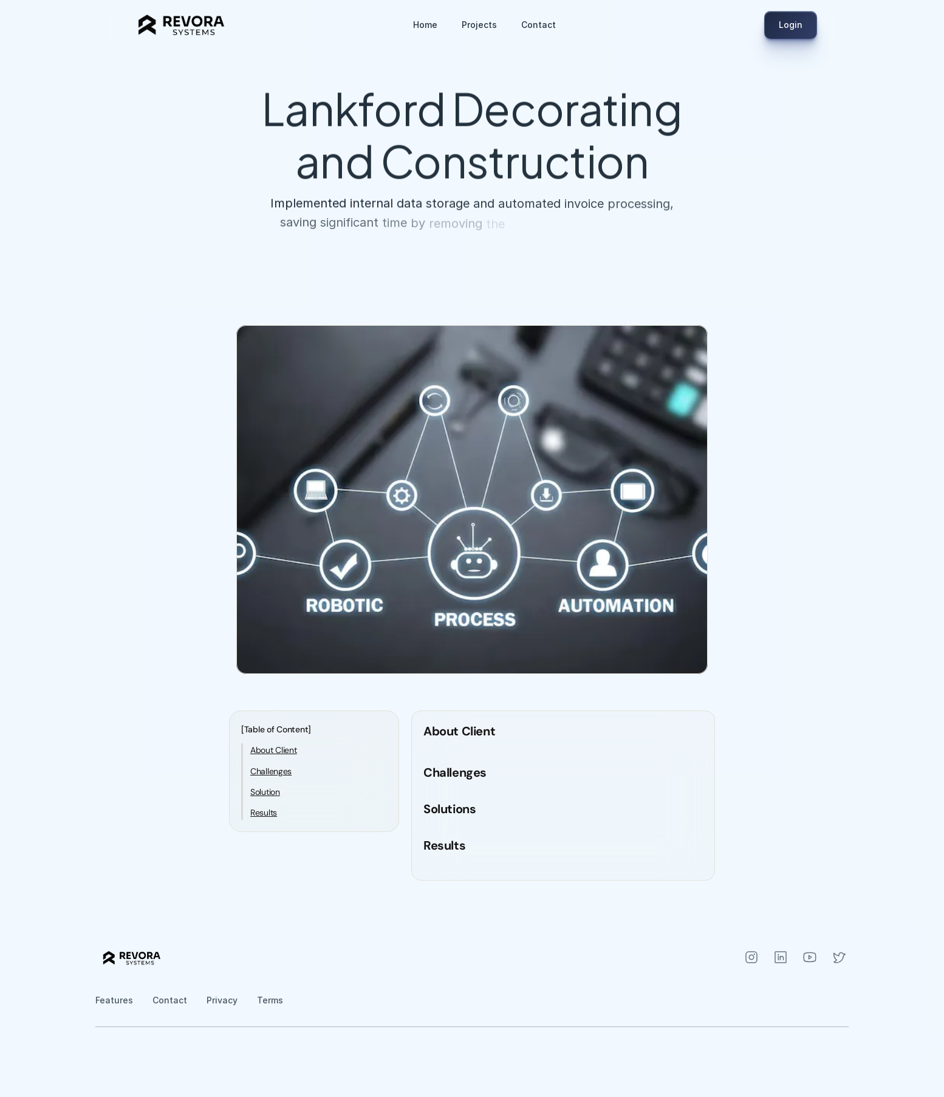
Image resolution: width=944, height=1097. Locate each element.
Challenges (271, 771)
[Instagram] (751, 957)
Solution (265, 791)
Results (263, 812)
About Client (273, 750)
